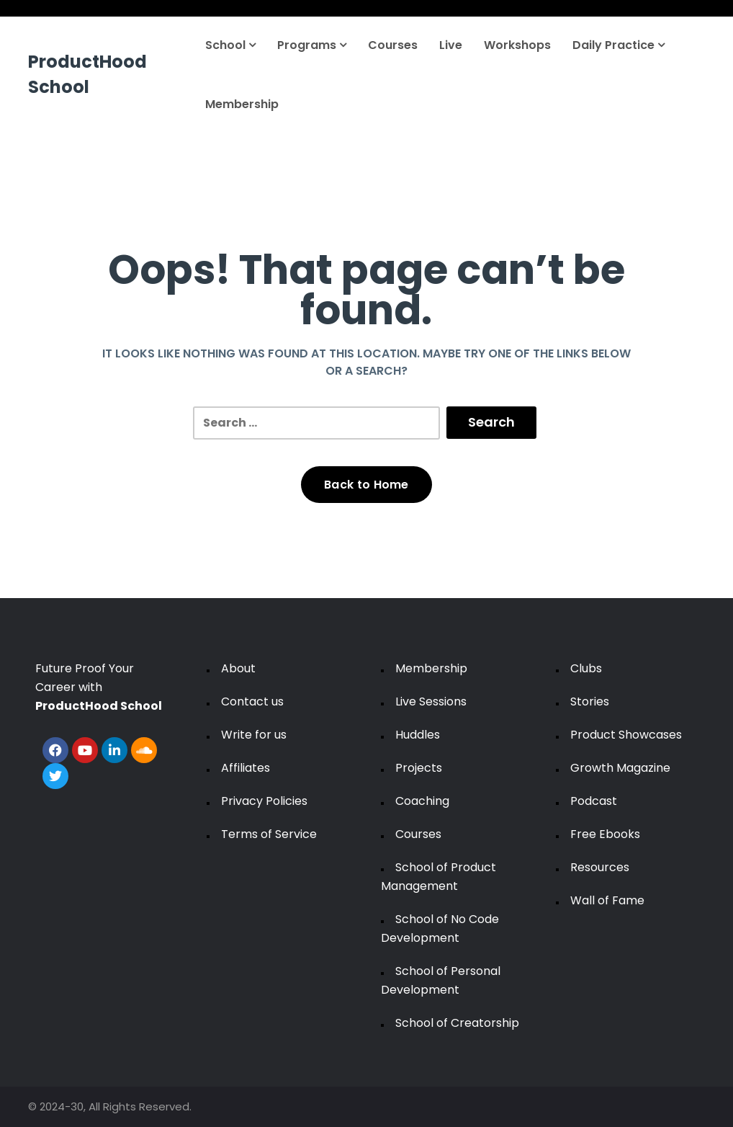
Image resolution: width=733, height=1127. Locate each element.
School (230, 45)
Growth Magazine (620, 768)
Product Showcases (626, 734)
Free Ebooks (605, 834)
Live (450, 45)
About (238, 668)
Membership (242, 104)
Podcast (593, 801)
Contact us (252, 701)
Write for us (254, 734)
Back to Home (366, 484)
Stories (589, 701)
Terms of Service (269, 834)
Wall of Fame (607, 900)
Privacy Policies (264, 801)
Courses (393, 45)
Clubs (586, 668)
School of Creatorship (457, 1023)
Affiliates (245, 768)
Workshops (517, 45)
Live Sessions (431, 701)
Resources (599, 867)
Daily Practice (618, 45)
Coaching (422, 801)
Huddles (417, 734)
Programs (311, 45)
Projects (418, 768)
